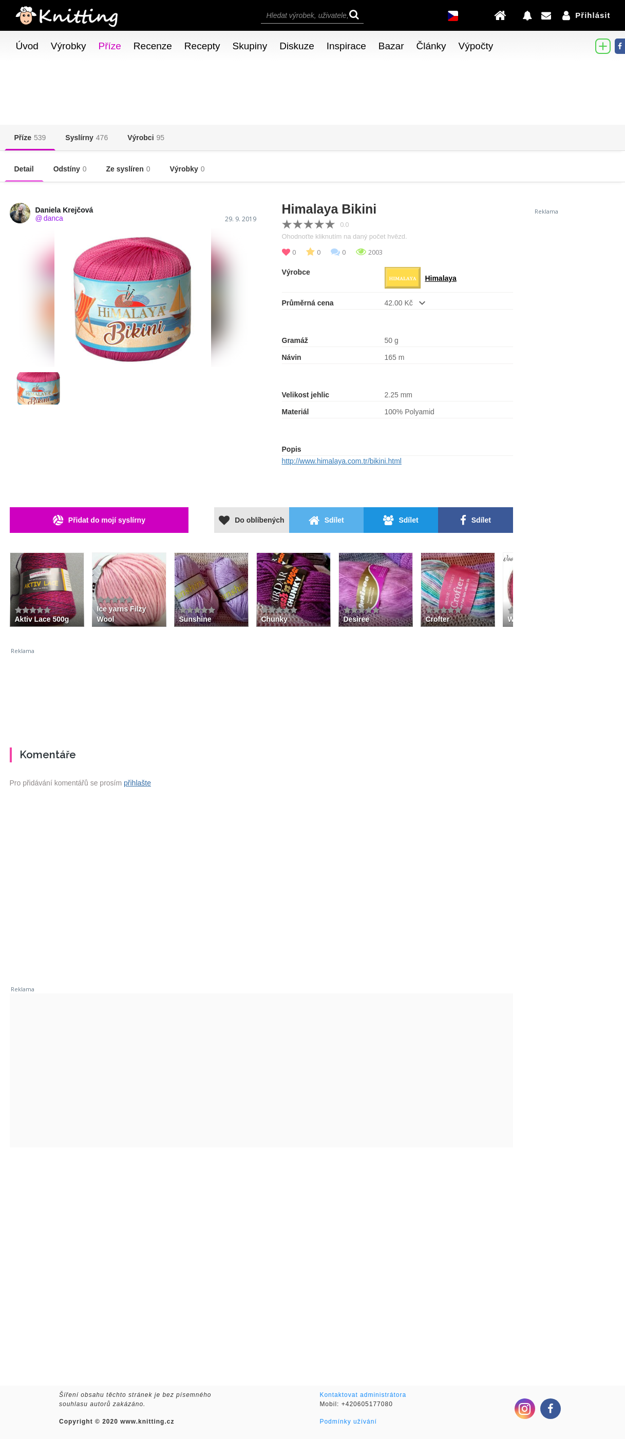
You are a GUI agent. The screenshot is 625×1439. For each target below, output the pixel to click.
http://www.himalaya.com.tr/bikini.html (342, 461)
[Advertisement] (261, 693)
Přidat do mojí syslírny (99, 520)
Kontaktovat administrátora (362, 1394)
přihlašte (137, 783)
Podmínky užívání (347, 1421)
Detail (24, 169)
